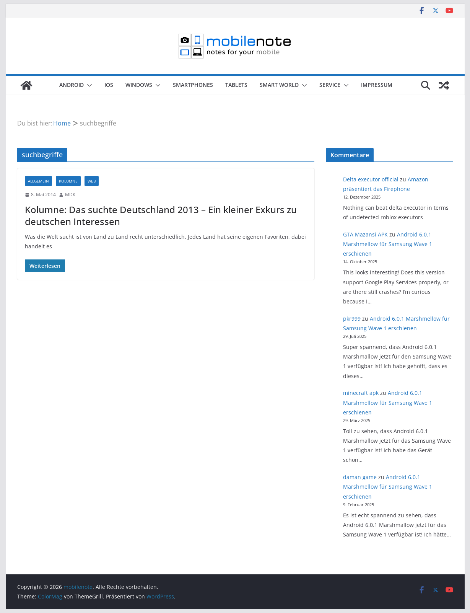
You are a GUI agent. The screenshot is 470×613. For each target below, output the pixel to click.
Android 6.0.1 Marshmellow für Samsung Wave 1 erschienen (387, 244)
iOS (108, 84)
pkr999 (352, 318)
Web (92, 181)
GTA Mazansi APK (365, 234)
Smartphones (193, 84)
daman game (360, 477)
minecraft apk (361, 392)
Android (71, 84)
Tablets (236, 84)
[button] (88, 85)
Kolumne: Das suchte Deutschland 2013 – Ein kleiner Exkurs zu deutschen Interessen (161, 215)
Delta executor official (370, 179)
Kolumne (68, 181)
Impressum (376, 84)
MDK (70, 194)
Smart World (279, 84)
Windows (138, 84)
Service (329, 84)
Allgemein (38, 181)
